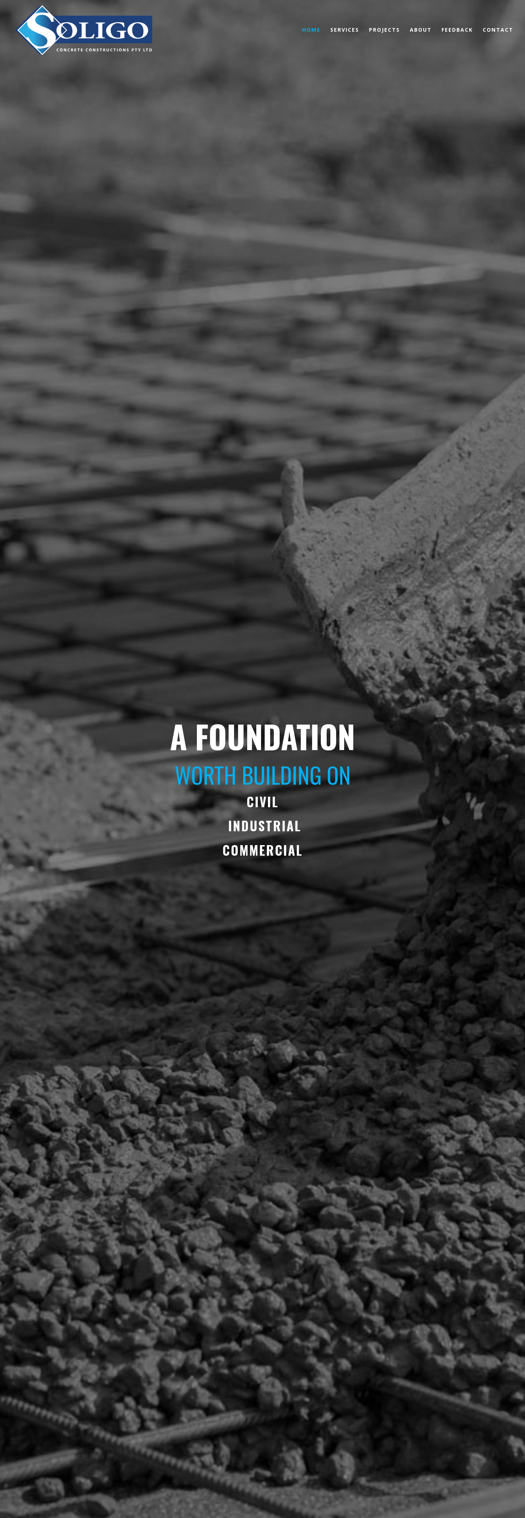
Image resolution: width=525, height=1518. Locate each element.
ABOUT (421, 30)
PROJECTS (384, 30)
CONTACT (498, 30)
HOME (311, 30)
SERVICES (344, 30)
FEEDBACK (457, 30)
